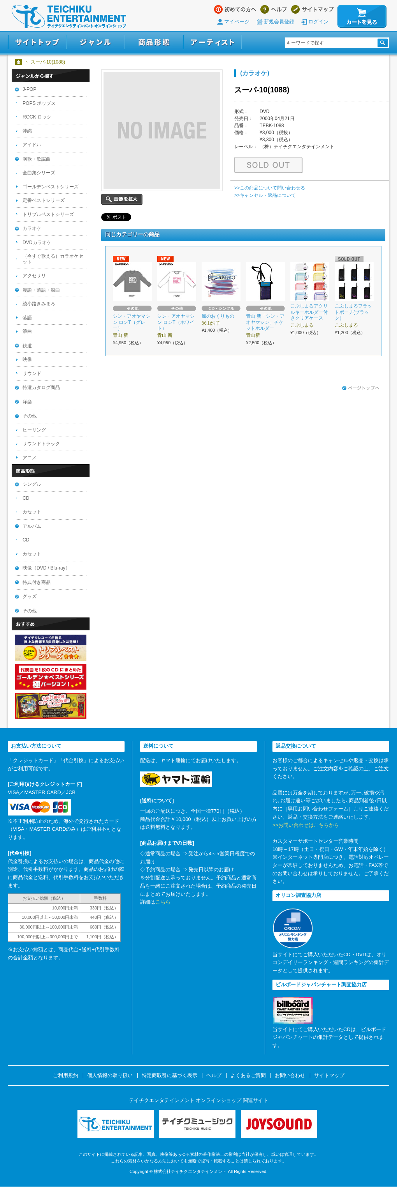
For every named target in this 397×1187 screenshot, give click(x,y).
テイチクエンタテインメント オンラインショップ (69, 16)
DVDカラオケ (37, 242)
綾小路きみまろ (39, 303)
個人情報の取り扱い (110, 1075)
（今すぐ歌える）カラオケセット (53, 259)
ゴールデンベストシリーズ (51, 186)
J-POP (30, 89)
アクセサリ (34, 275)
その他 (30, 416)
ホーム (19, 62)
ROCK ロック (37, 117)
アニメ (30, 457)
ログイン (318, 22)
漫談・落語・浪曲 (41, 290)
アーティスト (212, 42)
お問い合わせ (290, 1075)
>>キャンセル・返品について (265, 195)
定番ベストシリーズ (44, 200)
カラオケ (32, 228)
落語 (27, 317)
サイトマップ (312, 9)
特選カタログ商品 (41, 387)
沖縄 (27, 131)
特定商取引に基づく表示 (169, 1075)
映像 (27, 359)
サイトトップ (37, 42)
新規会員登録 (279, 22)
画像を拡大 (121, 199)
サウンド (32, 373)
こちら (162, 902)
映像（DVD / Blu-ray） (46, 568)
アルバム (32, 526)
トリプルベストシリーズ (48, 214)
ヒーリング (34, 430)
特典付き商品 (37, 582)
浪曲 (27, 331)
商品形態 (154, 42)
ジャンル (96, 42)
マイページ (236, 22)
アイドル (32, 144)
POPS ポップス (39, 103)
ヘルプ (273, 9)
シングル (32, 484)
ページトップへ (360, 388)
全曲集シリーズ (39, 172)
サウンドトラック (41, 443)
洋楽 (27, 402)
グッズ (30, 596)
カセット (32, 512)
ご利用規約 (65, 1075)
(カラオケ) (254, 72)
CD (26, 498)
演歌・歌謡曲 (37, 159)
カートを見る (361, 16)
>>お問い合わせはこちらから (305, 825)
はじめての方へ (235, 9)
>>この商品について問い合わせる (269, 188)
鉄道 (27, 345)
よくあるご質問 (248, 1075)
